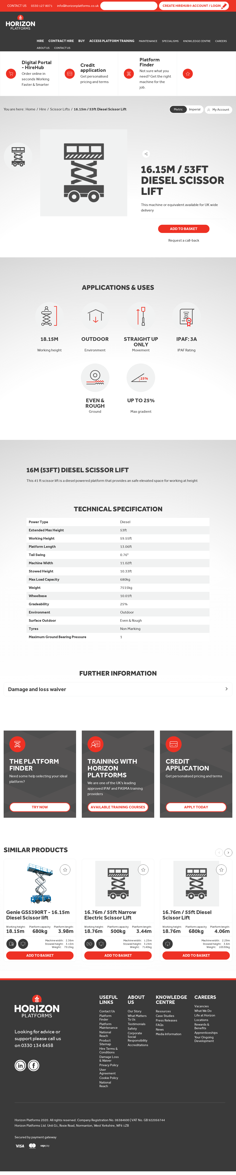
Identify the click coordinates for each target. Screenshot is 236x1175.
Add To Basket (183, 229)
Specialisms (170, 41)
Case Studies (165, 1016)
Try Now (40, 807)
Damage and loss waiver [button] (37, 689)
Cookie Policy (108, 1078)
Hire (40, 41)
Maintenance (148, 41)
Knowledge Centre (197, 41)
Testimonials (137, 1024)
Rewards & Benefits (201, 1026)
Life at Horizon (204, 1015)
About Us (43, 48)
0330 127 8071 (42, 6)
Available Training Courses (118, 807)
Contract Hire (61, 41)
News (160, 1029)
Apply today (196, 807)
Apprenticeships (206, 1033)
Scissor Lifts (60, 109)
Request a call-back (183, 240)
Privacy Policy (108, 1065)
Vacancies (201, 1006)
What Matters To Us (137, 1017)
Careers (221, 41)
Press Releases (166, 1020)
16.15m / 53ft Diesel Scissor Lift (100, 109)
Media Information (168, 1034)
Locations (201, 1020)
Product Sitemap (105, 1042)
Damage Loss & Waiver (109, 1059)
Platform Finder (105, 1017)
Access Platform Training (111, 41)
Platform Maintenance (108, 1026)
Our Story (134, 1011)
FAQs (160, 1025)
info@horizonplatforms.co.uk (78, 6)
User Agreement (107, 1071)
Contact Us (17, 6)
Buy (81, 41)
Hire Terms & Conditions (108, 1050)
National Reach (105, 1034)
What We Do (203, 1011)
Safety (132, 1029)
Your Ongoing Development (204, 1039)
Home (30, 109)
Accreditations (138, 1045)
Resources (163, 1011)
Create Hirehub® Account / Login (192, 6)
